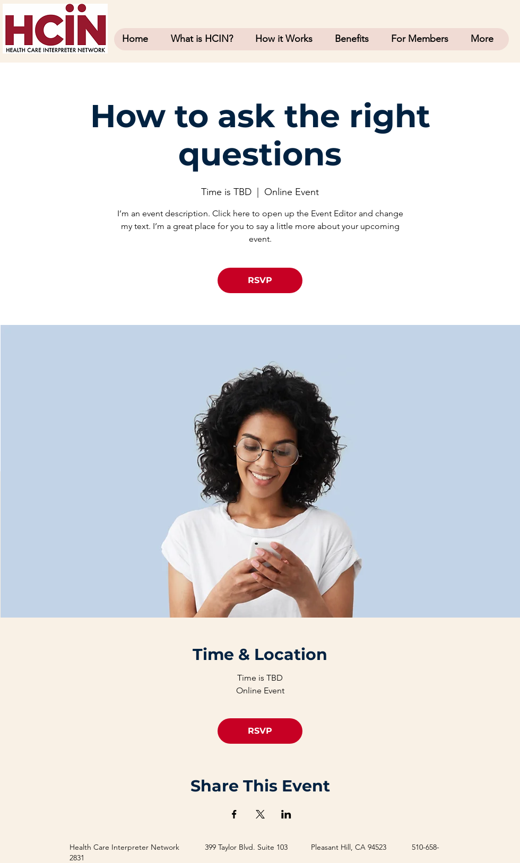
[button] (423, 39)
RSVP (260, 280)
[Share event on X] (260, 814)
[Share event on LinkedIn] (286, 814)
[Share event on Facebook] (234, 814)
